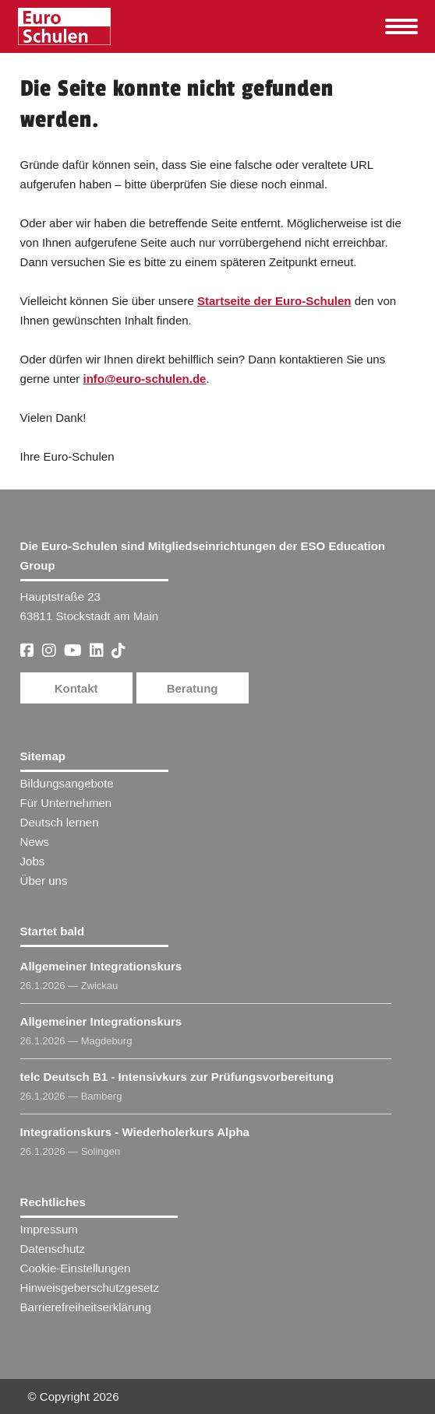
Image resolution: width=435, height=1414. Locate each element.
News (35, 841)
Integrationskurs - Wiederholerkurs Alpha (134, 1132)
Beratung (192, 688)
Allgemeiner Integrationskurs (101, 966)
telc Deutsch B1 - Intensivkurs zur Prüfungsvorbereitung (177, 1076)
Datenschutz (52, 1248)
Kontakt (76, 688)
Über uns (44, 880)
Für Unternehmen (66, 802)
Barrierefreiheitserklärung (85, 1307)
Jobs (32, 861)
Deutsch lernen (59, 822)
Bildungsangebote (67, 783)
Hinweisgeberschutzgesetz (89, 1287)
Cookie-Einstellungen (75, 1268)
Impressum (49, 1229)
